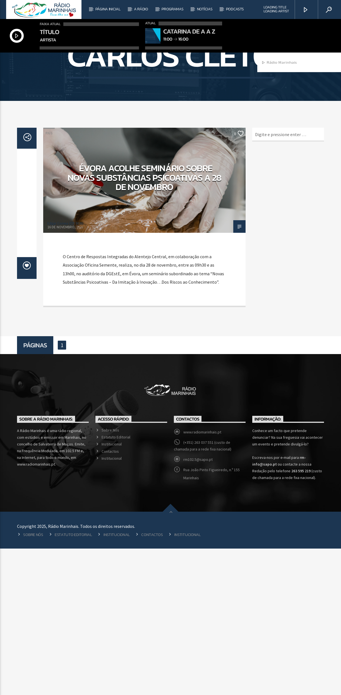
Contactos (110, 597)
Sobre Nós (110, 576)
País (48, 279)
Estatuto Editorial (116, 583)
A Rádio (141, 9)
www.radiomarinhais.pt (202, 578)
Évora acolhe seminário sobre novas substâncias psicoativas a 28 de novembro (144, 324)
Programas (172, 9)
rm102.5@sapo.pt (198, 605)
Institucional (112, 590)
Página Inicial (108, 9)
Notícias (205, 9)
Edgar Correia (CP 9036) (65, 369)
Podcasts (235, 9)
